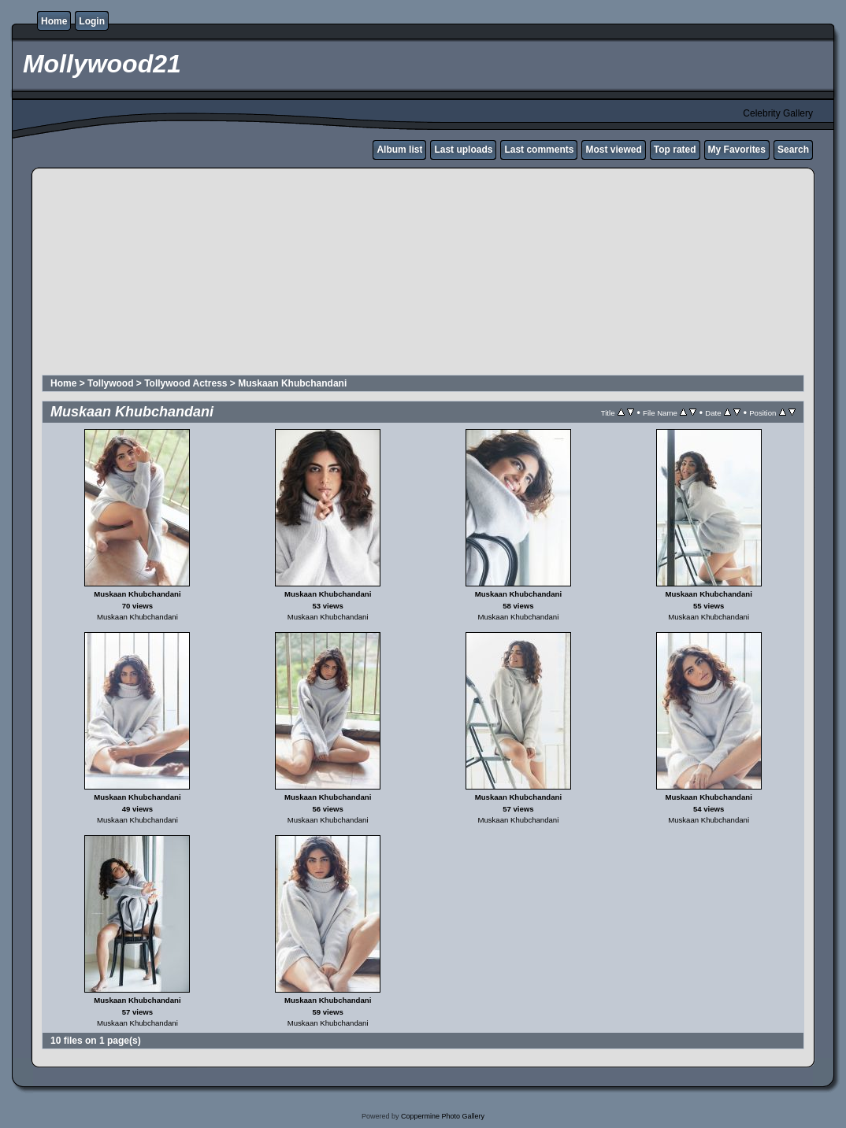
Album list (399, 149)
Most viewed (613, 149)
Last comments (538, 149)
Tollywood (110, 383)
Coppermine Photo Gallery (442, 1116)
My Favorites (737, 149)
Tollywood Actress (185, 383)
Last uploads (463, 149)
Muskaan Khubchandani (292, 383)
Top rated (675, 149)
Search (793, 149)
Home (54, 21)
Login (92, 21)
